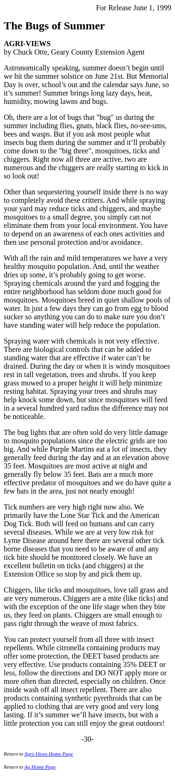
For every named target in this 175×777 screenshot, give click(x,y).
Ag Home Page (40, 767)
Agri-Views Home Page (48, 753)
